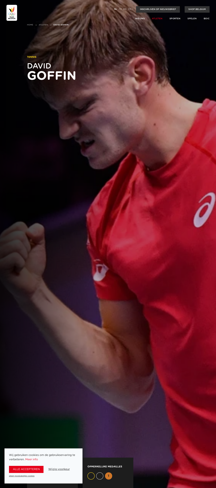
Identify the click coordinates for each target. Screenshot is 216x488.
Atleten (157, 19)
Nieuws (140, 19)
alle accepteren (26, 469)
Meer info (31, 459)
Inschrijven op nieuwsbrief (158, 9)
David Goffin (61, 25)
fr (120, 9)
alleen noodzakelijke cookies (21, 476)
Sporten (175, 19)
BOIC (207, 19)
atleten (43, 25)
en (124, 9)
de (129, 9)
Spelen (192, 19)
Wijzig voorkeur (59, 469)
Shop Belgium (197, 9)
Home (30, 25)
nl (115, 9)
